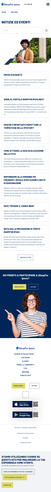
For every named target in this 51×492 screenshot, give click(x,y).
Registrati (19, 287)
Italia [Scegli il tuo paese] (29, 4)
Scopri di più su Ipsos (24, 354)
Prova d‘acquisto (13, 75)
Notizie (25, 372)
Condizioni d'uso (25, 442)
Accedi (33, 287)
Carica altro (25, 257)
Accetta (7, 485)
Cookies (25, 438)
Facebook (25, 395)
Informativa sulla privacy (25, 433)
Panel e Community (25, 365)
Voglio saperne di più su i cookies (18, 471)
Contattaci (25, 375)
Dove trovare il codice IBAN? (19, 206)
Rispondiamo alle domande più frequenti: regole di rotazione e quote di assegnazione (25, 180)
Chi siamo (25, 358)
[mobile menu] (48, 4)
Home (4, 12)
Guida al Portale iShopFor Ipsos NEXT (24, 99)
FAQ (25, 368)
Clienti (25, 361)
